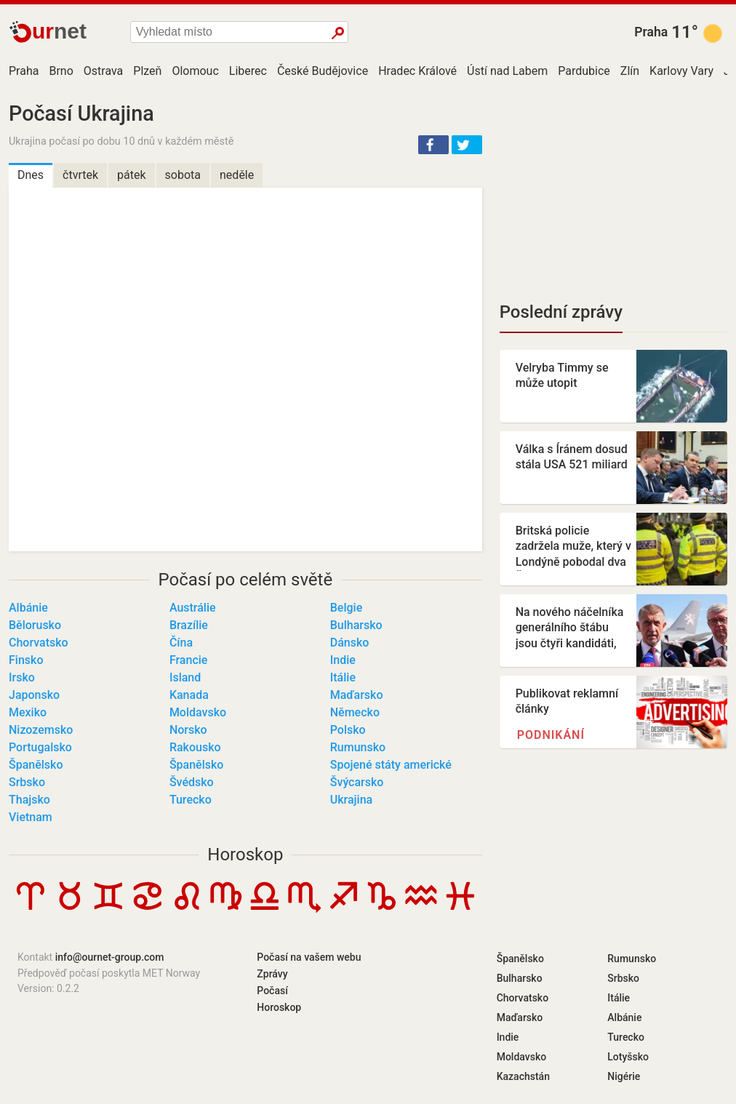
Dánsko (349, 642)
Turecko (190, 800)
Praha (651, 32)
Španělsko (36, 765)
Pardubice (584, 71)
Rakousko (195, 747)
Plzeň (147, 71)
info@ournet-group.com (109, 957)
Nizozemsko (41, 730)
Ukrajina (351, 800)
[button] (433, 144)
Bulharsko (356, 625)
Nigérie (623, 1076)
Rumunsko (357, 747)
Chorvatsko (38, 642)
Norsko (188, 730)
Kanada (189, 695)
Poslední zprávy (561, 312)
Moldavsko (197, 712)
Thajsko (29, 800)
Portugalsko (40, 747)
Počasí (272, 990)
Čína (181, 642)
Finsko (26, 660)
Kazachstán (523, 1076)
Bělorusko (35, 625)
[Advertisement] (613, 193)
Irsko (22, 677)
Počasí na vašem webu (309, 957)
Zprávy (272, 974)
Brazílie (188, 625)
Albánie (28, 608)
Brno (61, 71)
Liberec (248, 71)
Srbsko (27, 782)
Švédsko (191, 782)
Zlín (629, 71)
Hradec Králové (417, 71)
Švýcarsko (357, 782)
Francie (188, 660)
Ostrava (104, 71)
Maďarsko (356, 695)
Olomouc (195, 71)
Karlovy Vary (681, 71)
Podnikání (551, 735)
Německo (355, 712)
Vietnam (30, 817)
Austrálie (192, 608)
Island (185, 677)
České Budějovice (322, 71)
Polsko (348, 730)
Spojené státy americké (391, 765)
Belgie (346, 608)
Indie (343, 660)
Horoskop (245, 854)
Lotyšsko (628, 1057)
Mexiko (28, 712)
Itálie (343, 677)
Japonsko (34, 695)
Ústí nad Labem (507, 71)
